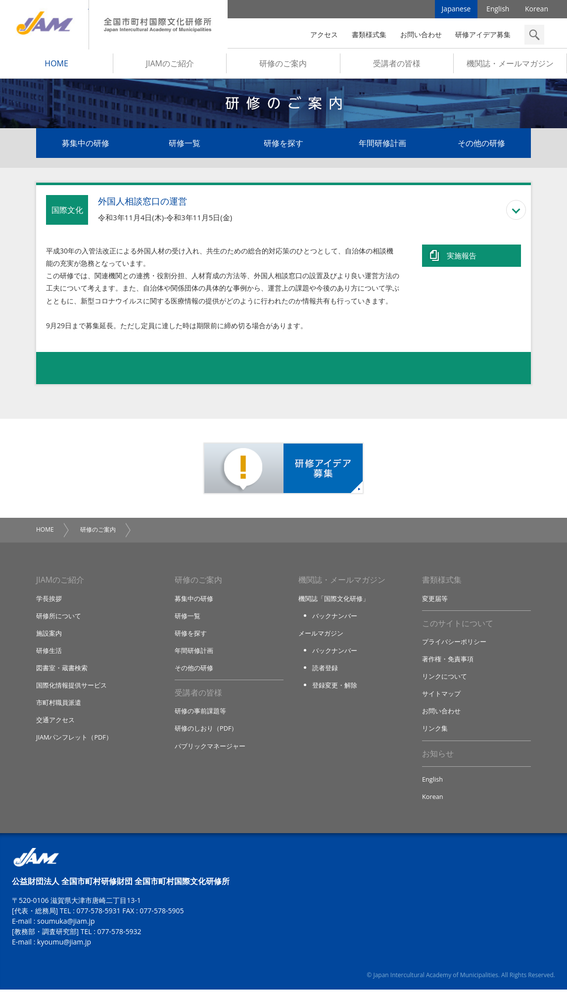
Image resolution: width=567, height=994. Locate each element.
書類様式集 (369, 34)
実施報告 (461, 256)
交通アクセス (55, 723)
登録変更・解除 (334, 688)
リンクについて (444, 679)
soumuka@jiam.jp (66, 925)
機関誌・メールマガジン (510, 64)
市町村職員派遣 (58, 705)
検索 (534, 35)
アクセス (324, 34)
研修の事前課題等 (200, 714)
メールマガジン (320, 635)
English (497, 9)
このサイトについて (457, 625)
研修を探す (283, 144)
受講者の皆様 (397, 64)
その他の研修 (481, 144)
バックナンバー (334, 617)
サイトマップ (441, 696)
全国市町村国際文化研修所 (158, 25)
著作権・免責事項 (447, 661)
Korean (536, 9)
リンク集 (435, 731)
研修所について (58, 617)
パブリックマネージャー (210, 749)
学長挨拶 (49, 600)
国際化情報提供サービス (71, 688)
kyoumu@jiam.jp (64, 946)
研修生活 (49, 652)
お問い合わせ (421, 34)
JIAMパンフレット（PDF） (74, 740)
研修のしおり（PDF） (206, 731)
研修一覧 (184, 144)
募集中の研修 (85, 144)
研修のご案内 (283, 64)
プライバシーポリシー (454, 644)
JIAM (44, 25)
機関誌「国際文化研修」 (333, 600)
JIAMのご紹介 (170, 64)
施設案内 (49, 635)
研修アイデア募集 (483, 34)
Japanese (456, 9)
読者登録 (325, 670)
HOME (56, 64)
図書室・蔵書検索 (62, 670)
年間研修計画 (382, 144)
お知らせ (438, 757)
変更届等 (435, 600)
